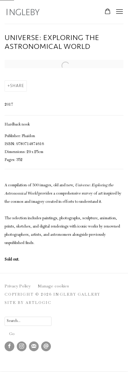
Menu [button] (118, 11)
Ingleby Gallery (23, 12)
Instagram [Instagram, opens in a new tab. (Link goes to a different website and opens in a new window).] (22, 346)
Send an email (46, 346)
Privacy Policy (17, 286)
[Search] (28, 321)
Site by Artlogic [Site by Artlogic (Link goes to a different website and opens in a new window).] (28, 303)
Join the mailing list (34, 346)
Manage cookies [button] (53, 286)
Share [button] (17, 85)
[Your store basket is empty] (107, 11)
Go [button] (11, 334)
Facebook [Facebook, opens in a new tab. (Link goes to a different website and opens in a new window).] (9, 346)
